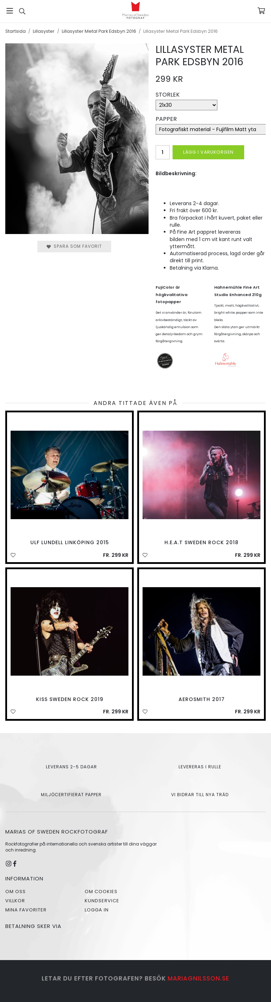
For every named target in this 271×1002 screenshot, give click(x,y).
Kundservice (102, 900)
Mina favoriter (26, 909)
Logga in (97, 909)
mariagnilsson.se (198, 978)
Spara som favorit (74, 246)
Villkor (15, 900)
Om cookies (101, 891)
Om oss (15, 891)
